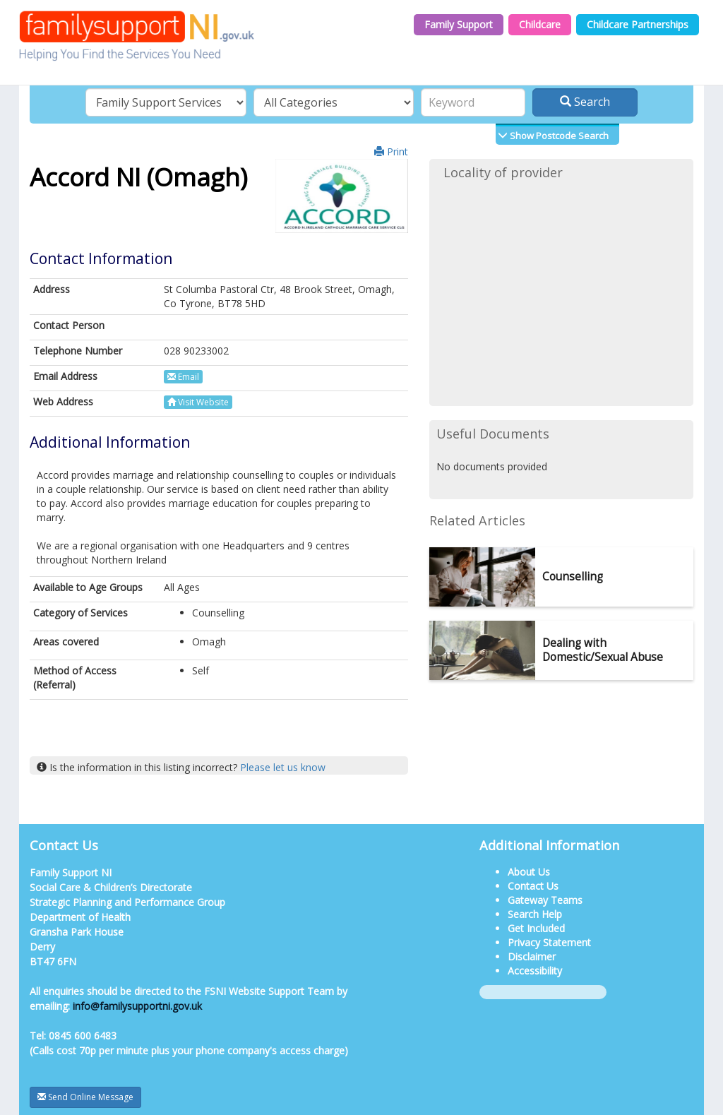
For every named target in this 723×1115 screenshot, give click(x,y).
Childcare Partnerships (637, 24)
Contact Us (533, 886)
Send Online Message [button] (85, 1097)
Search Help (535, 914)
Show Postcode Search (558, 135)
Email (183, 377)
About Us (529, 871)
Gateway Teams (545, 900)
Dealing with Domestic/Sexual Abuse (602, 650)
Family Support (458, 24)
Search (585, 101)
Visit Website (198, 402)
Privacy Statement (549, 942)
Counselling (572, 576)
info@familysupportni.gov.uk (137, 1006)
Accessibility (535, 970)
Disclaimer (532, 956)
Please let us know (282, 767)
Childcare (540, 24)
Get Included (536, 928)
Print (391, 151)
